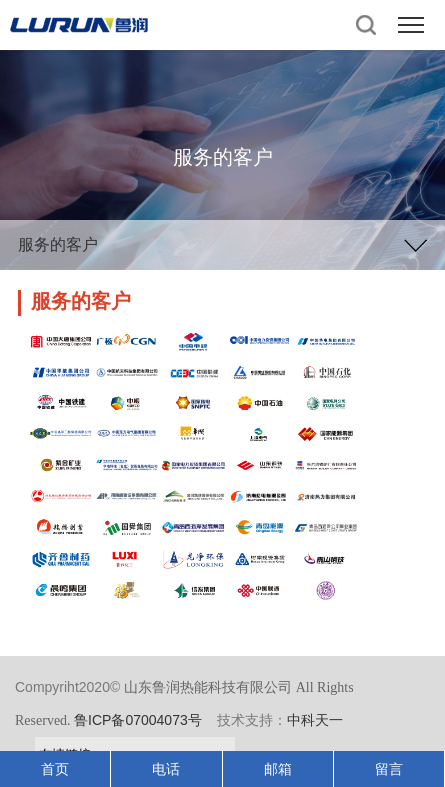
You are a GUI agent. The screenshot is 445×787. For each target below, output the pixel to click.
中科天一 (315, 720)
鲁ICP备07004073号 (138, 720)
